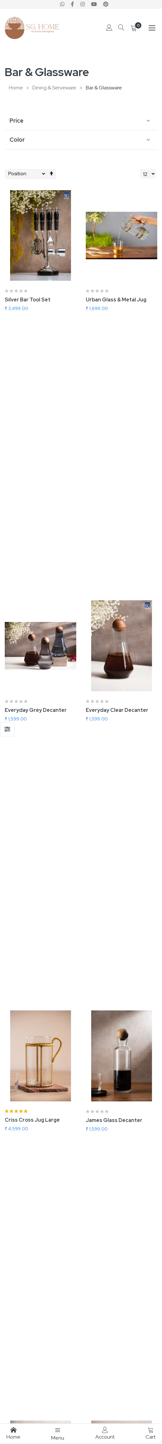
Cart (150, 1433)
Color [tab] (17, 139)
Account (105, 1433)
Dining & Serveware (54, 87)
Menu (57, 1434)
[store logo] (32, 28)
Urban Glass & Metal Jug (116, 299)
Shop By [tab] (7, 729)
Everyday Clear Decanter (117, 444)
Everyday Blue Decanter (35, 1019)
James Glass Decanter (114, 587)
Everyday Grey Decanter (36, 444)
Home (16, 87)
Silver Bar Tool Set (28, 299)
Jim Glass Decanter (29, 731)
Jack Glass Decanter (112, 731)
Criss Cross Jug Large (32, 587)
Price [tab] (17, 120)
